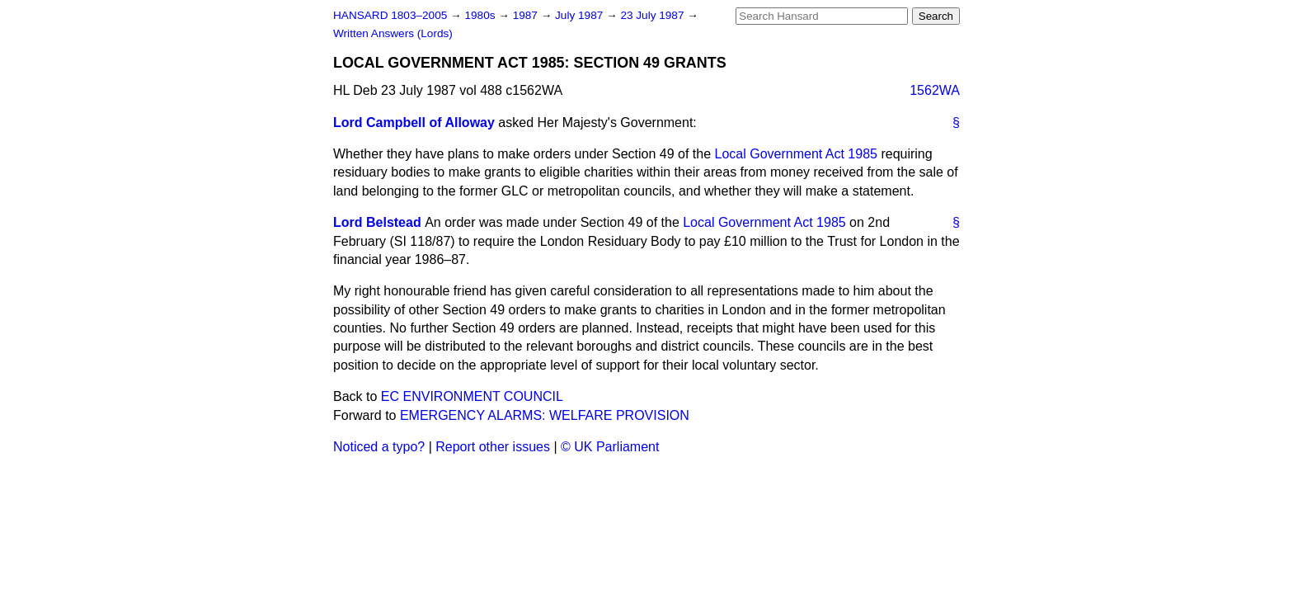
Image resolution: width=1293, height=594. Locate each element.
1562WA (935, 90)
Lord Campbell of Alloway (414, 123)
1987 (527, 15)
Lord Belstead (377, 222)
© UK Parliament (610, 447)
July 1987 (580, 15)
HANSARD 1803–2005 (390, 15)
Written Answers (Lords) (393, 33)
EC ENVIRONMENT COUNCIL (472, 396)
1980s (481, 15)
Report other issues (492, 447)
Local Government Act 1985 (796, 154)
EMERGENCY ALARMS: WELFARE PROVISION (544, 415)
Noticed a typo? (379, 447)
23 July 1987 (653, 15)
